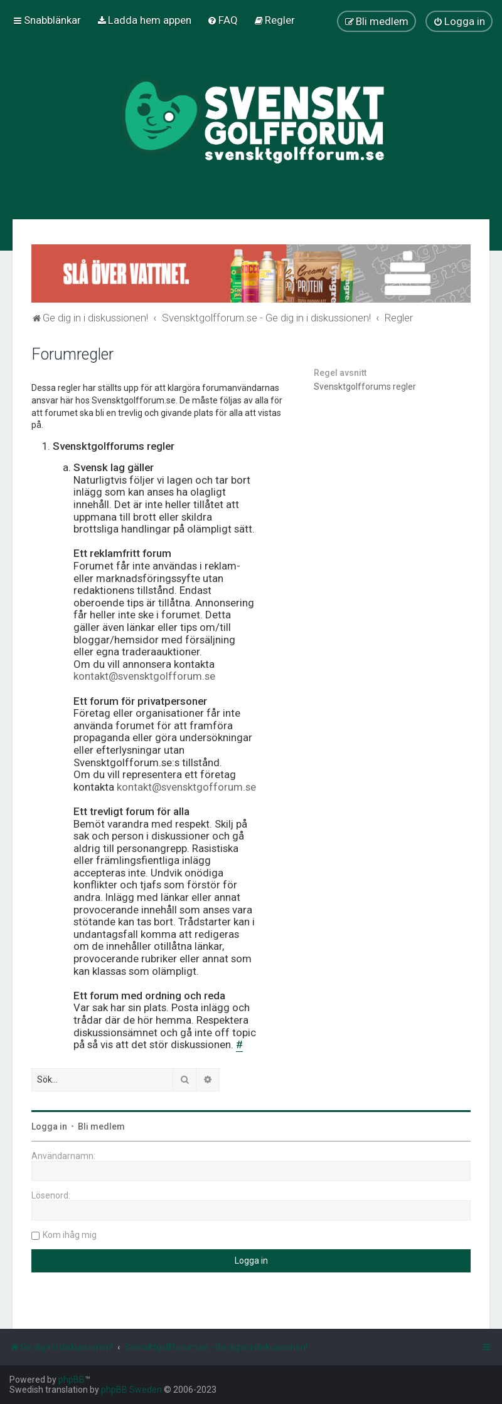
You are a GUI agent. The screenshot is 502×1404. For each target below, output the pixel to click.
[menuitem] (144, 20)
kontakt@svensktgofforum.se (186, 787)
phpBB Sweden (131, 1390)
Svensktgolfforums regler (365, 387)
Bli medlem (101, 1126)
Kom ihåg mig (70, 1235)
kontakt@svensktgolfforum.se (144, 676)
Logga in (49, 1126)
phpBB (71, 1380)
